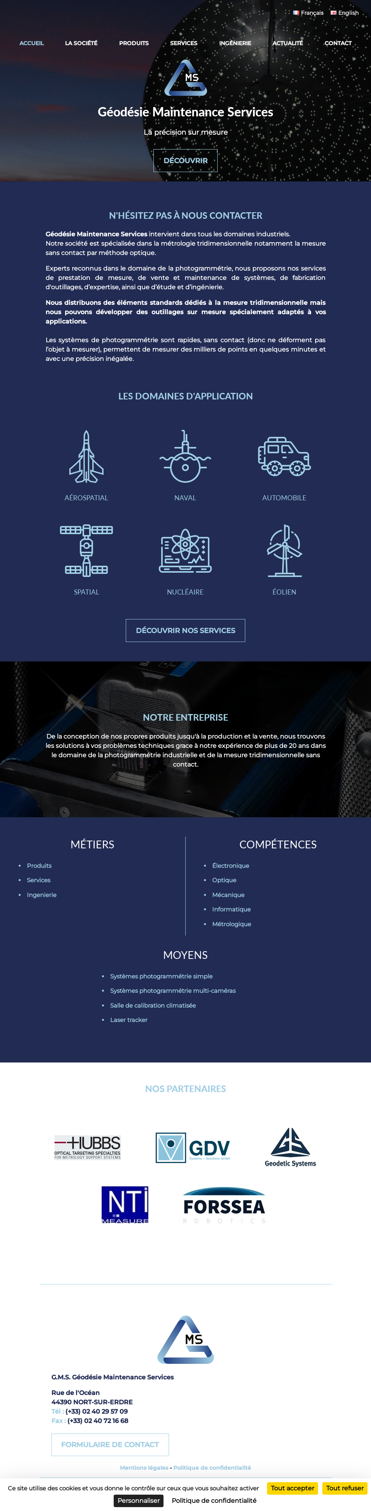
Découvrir (185, 159)
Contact (338, 43)
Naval (185, 467)
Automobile (284, 467)
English (345, 12)
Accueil (31, 43)
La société (81, 43)
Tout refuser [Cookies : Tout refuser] (345, 1488)
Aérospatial (86, 467)
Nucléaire (185, 564)
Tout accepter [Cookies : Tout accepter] (292, 1488)
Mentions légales (144, 1473)
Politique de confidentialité (212, 1473)
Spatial (86, 564)
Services (183, 43)
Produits (134, 43)
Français (308, 12)
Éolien (284, 564)
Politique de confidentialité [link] (214, 1500)
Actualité (288, 43)
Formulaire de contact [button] (110, 1450)
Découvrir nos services (185, 635)
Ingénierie (235, 43)
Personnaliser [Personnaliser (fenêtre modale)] (139, 1500)
